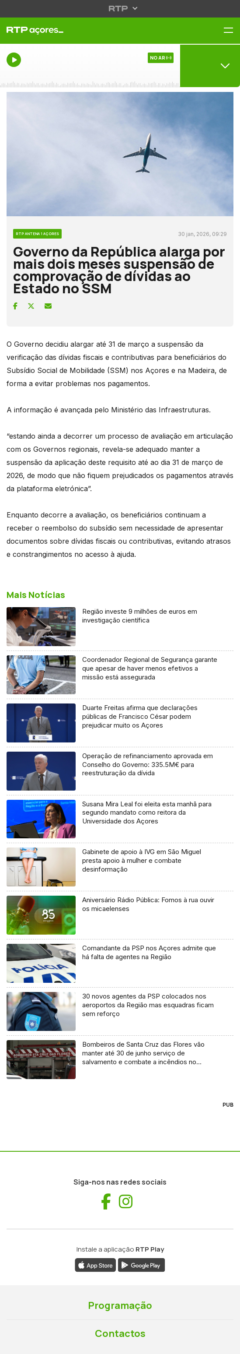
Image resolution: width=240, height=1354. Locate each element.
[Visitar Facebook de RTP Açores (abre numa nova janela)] (106, 1201)
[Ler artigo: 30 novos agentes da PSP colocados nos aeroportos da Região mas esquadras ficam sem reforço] (120, 1012)
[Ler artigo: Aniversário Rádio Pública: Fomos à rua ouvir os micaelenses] (120, 915)
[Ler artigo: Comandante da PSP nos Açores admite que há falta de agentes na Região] (120, 963)
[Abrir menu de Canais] (210, 66)
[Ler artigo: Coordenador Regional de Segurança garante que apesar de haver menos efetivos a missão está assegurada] (120, 675)
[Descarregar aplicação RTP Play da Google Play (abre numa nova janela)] (141, 1264)
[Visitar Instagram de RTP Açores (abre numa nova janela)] (126, 1201)
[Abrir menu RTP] (120, 8)
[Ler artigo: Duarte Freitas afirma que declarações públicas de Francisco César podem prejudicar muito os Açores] (120, 723)
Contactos (120, 1333)
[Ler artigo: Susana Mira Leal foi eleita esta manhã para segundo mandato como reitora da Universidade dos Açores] (120, 819)
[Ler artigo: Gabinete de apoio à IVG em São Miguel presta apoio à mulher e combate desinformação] (120, 867)
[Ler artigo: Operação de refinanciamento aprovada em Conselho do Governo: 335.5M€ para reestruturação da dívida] (120, 771)
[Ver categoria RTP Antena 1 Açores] (37, 232)
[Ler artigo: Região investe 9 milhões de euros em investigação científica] (120, 627)
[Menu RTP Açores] (231, 31)
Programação (120, 1305)
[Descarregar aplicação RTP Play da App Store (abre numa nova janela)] (95, 1264)
